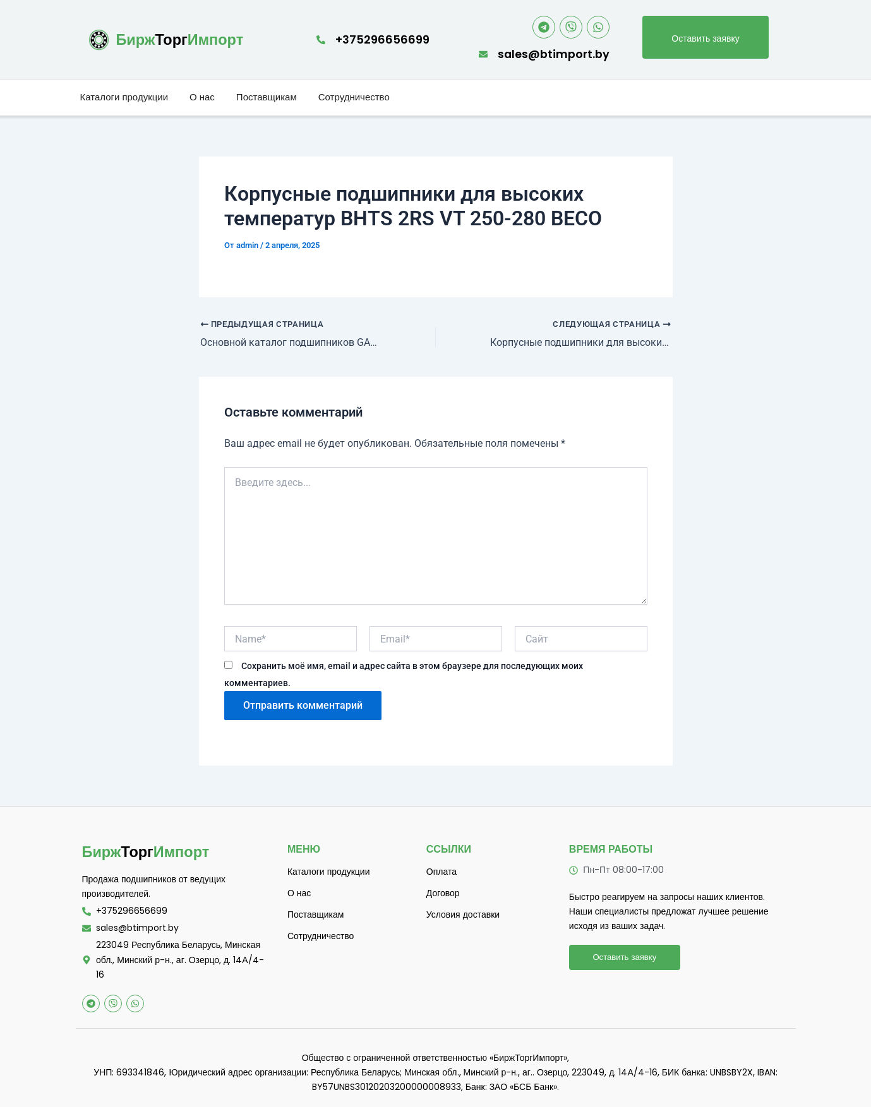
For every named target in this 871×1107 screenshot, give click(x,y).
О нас (202, 97)
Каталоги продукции (124, 97)
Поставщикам (266, 97)
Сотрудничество (354, 97)
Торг (181, 39)
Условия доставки (463, 914)
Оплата (441, 871)
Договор (443, 893)
